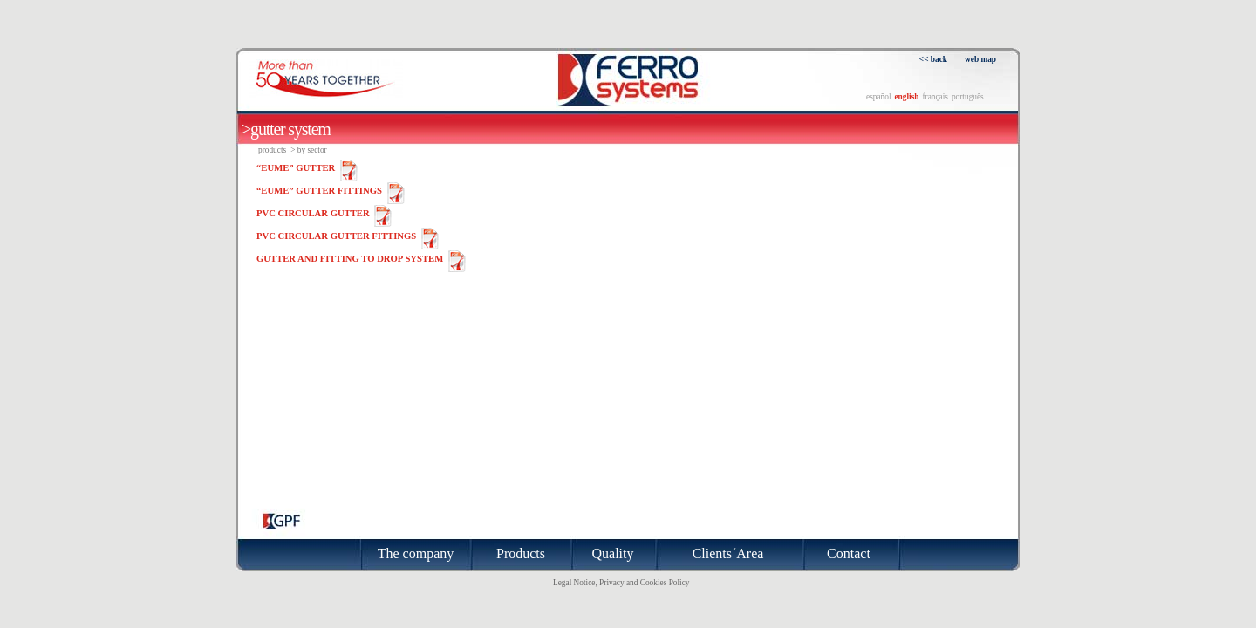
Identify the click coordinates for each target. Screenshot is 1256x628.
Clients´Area (728, 553)
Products (272, 150)
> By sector (308, 150)
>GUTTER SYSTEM (286, 129)
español (878, 96)
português (968, 96)
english (906, 96)
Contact (848, 553)
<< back (933, 59)
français (935, 96)
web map (980, 59)
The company (416, 553)
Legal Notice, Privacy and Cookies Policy (621, 582)
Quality (613, 553)
